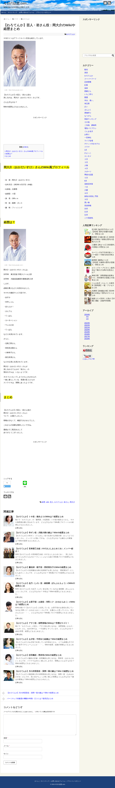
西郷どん (87, 91)
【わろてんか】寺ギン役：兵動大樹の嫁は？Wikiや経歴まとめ (42, 533)
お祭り (87, 134)
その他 (87, 122)
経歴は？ (9, 154)
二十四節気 (88, 218)
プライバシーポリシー (43, 12)
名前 (6, 738)
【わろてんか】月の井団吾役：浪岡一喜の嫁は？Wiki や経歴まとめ (44, 671)
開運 (86, 97)
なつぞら (87, 116)
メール (7, 746)
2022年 (87, 325)
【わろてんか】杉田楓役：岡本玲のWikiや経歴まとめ (38, 655)
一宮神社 (87, 137)
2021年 (87, 327)
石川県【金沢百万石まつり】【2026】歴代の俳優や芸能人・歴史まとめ (103, 232)
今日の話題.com (15, 3)
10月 (86, 209)
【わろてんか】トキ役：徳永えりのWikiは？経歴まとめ (39, 517)
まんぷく (87, 110)
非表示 (25, 147)
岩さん (66, 502)
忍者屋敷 (87, 82)
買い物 (87, 202)
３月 (86, 162)
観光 (86, 69)
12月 (86, 215)
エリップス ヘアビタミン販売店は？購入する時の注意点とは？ (103, 270)
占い (86, 107)
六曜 (86, 190)
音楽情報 (87, 205)
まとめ (8, 156)
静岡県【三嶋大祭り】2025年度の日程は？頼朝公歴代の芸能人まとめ (103, 239)
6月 (85, 181)
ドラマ (87, 147)
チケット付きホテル (92, 144)
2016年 (87, 339)
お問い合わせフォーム (26, 12)
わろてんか (70, 34)
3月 (87, 319)
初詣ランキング (90, 119)
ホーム (3, 12)
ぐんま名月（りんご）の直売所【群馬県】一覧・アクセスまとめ (103, 285)
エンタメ (87, 156)
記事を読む (19, 528)
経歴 (43, 502)
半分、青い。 (89, 100)
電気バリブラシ (90, 128)
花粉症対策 (88, 184)
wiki (47, 502)
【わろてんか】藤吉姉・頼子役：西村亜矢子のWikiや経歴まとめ (43, 567)
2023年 (87, 323)
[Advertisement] (40, 129)
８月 (86, 193)
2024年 (87, 314)
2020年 (87, 330)
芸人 (51, 502)
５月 (86, 178)
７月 (86, 187)
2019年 (87, 332)
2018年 (87, 334)
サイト (6, 754)
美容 (86, 73)
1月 (85, 150)
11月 (86, 212)
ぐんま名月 (88, 131)
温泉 (86, 88)
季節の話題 (88, 175)
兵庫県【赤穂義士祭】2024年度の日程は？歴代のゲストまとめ (103, 293)
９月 (86, 199)
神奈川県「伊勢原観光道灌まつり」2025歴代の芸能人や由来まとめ (103, 278)
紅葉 (86, 85)
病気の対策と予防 (91, 196)
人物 (86, 165)
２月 (86, 159)
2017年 (87, 336)
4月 (87, 317)
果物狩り (87, 113)
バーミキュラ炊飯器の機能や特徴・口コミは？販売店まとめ (27, 698)
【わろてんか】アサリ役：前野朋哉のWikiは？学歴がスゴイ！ (42, 623)
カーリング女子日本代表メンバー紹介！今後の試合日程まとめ (103, 255)
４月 (86, 168)
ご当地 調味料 (90, 125)
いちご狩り (88, 94)
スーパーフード (90, 79)
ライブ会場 (88, 141)
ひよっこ (87, 153)
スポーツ (87, 171)
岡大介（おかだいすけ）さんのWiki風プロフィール (24, 151)
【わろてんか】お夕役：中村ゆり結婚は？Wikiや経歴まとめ (41, 639)
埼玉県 (87, 103)
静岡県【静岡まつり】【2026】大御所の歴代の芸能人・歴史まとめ (103, 262)
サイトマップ (12, 12)
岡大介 (72, 502)
